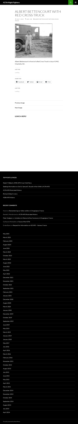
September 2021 (8, 288)
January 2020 (7, 310)
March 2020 (7, 306)
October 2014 (7, 398)
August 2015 (7, 368)
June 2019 (6, 325)
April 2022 (6, 274)
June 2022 (6, 266)
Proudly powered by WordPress (11, 421)
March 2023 (7, 259)
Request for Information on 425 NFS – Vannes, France (30, 225)
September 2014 (8, 401)
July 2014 (6, 409)
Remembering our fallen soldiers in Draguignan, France (26, 211)
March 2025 (7, 237)
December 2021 (8, 277)
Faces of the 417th (24, 222)
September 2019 (8, 321)
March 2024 (7, 252)
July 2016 (6, 347)
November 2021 (8, 281)
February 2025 (7, 241)
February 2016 (7, 357)
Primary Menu (75, 2)
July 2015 (6, 372)
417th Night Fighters (11, 2)
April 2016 (6, 350)
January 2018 (7, 339)
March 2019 (7, 332)
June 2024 (6, 248)
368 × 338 (29, 19)
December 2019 (8, 314)
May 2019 (6, 328)
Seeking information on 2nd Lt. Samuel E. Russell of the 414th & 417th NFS (26, 186)
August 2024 (7, 245)
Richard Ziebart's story (10, 194)
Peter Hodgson (7, 218)
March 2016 (7, 354)
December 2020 (8, 299)
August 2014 (7, 405)
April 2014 (6, 412)
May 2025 (6, 234)
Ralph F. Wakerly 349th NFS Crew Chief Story (17, 183)
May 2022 (6, 270)
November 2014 (8, 394)
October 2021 (7, 285)
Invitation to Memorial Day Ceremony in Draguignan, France (34, 218)
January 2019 (7, 336)
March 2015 (7, 387)
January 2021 (7, 296)
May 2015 (6, 379)
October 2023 (7, 255)
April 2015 (6, 383)
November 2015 (8, 361)
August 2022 (7, 263)
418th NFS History (9, 197)
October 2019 (7, 317)
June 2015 (6, 376)
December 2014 (8, 390)
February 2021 (7, 292)
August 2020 (7, 303)
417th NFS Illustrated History (12, 190)
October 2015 (7, 365)
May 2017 (6, 343)
